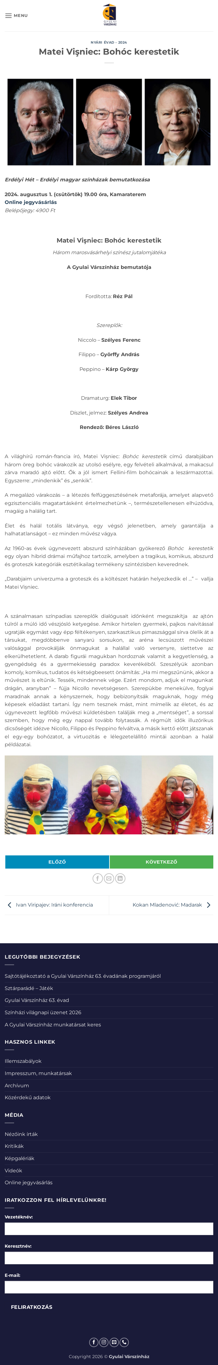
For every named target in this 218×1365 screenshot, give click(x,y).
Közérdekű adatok (28, 1097)
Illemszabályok (23, 1061)
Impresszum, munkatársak (38, 1073)
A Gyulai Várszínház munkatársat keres (53, 1025)
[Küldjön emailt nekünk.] (114, 1342)
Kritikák (14, 1146)
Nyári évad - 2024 (109, 42)
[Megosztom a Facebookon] (98, 878)
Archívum (17, 1086)
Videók (13, 1171)
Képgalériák (19, 1158)
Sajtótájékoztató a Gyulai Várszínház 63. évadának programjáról (83, 976)
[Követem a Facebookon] (94, 1342)
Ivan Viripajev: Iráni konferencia (49, 905)
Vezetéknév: (19, 1217)
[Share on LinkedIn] (120, 878)
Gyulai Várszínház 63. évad (37, 1000)
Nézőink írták (21, 1134)
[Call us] (124, 1342)
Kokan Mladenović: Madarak (173, 905)
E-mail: (12, 1275)
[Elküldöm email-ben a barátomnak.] (109, 878)
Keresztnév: (18, 1246)
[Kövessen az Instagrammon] (104, 1342)
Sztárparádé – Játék (29, 988)
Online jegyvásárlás (29, 1183)
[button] (16, 15)
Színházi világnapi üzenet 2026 (43, 1012)
